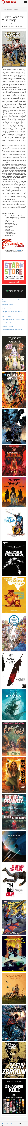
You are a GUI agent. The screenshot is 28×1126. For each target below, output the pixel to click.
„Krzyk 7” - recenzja (6, 308)
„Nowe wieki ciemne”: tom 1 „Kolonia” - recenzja (13, 319)
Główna (4, 8)
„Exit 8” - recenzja (6, 316)
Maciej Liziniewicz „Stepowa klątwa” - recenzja (13, 333)
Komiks (9, 8)
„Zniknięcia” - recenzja (7, 326)
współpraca (12, 1123)
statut (7, 1123)
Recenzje (14, 8)
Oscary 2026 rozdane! (7, 304)
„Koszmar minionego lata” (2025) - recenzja (12, 329)
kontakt (17, 1123)
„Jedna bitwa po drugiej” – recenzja (10, 323)
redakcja (3, 1123)
